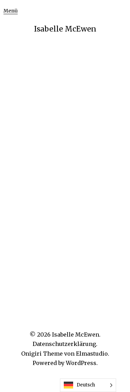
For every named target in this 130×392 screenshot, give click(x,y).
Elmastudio (92, 353)
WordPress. (82, 362)
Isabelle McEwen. (76, 334)
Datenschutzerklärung (64, 343)
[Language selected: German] (88, 385)
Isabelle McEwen (65, 29)
